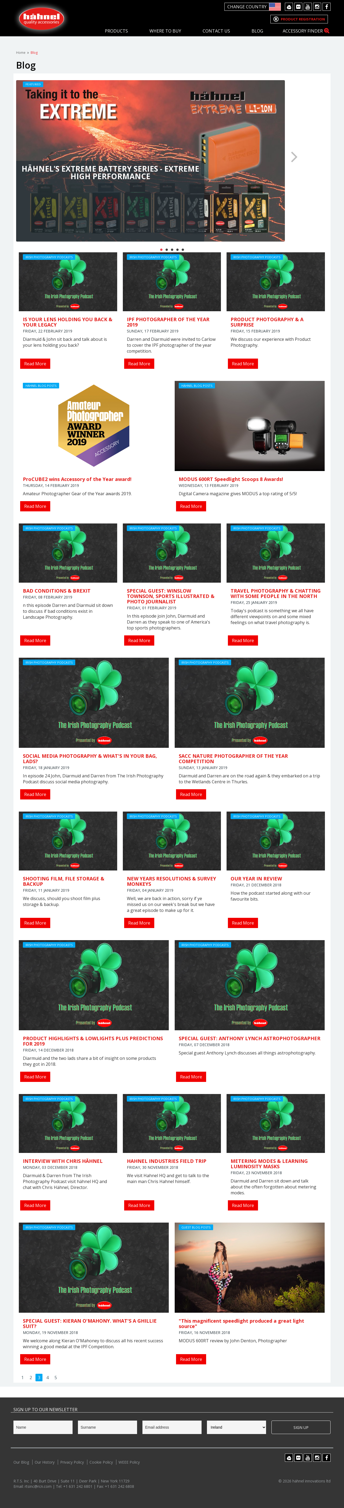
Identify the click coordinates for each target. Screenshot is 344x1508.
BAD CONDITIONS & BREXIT (57, 590)
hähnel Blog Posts (41, 386)
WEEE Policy (129, 1462)
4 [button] (177, 249)
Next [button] (294, 156)
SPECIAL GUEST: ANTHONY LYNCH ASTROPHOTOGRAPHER (249, 1038)
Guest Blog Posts (195, 1227)
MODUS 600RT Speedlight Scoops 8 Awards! (231, 479)
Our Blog (21, 1462)
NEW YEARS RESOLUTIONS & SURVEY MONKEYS (171, 881)
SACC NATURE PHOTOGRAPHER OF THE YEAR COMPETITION (233, 758)
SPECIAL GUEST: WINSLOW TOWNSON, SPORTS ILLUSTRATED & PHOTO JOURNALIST (170, 596)
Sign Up (301, 1427)
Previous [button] (49, 156)
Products (116, 31)
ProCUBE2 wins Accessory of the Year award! (77, 479)
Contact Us (216, 31)
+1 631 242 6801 (78, 1486)
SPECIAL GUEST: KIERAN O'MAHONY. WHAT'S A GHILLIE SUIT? (90, 1323)
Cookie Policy (101, 1462)
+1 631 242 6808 (119, 1486)
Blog (257, 31)
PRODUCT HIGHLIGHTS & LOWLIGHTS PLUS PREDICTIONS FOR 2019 (93, 1041)
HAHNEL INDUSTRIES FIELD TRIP (166, 1161)
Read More (35, 364)
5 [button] (182, 249)
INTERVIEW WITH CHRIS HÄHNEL (63, 1161)
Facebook (326, 7)
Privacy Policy (72, 1462)
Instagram (317, 7)
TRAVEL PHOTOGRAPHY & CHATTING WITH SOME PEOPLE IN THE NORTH (276, 593)
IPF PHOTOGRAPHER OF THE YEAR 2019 (168, 322)
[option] (172, 160)
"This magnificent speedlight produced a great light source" (241, 1323)
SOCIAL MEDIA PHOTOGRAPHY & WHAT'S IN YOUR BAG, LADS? (90, 758)
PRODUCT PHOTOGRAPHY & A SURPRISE (267, 322)
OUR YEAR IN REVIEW (256, 878)
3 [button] (172, 249)
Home (21, 52)
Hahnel (41, 17)
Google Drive (289, 7)
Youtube (308, 7)
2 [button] (166, 249)
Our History (45, 1462)
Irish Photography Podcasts (49, 257)
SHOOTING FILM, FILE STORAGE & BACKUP (63, 881)
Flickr (298, 7)
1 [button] (161, 249)
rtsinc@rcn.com (39, 1486)
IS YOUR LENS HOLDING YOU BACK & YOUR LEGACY (67, 322)
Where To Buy (165, 31)
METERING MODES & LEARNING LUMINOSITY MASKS (269, 1164)
